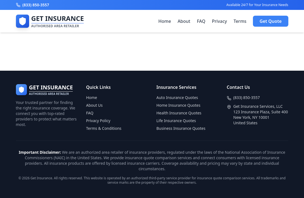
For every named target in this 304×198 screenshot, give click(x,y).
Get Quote (270, 21)
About (184, 21)
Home (164, 21)
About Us (94, 105)
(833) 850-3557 (246, 97)
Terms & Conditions (104, 128)
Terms (240, 21)
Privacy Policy (98, 120)
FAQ (201, 21)
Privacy (219, 21)
